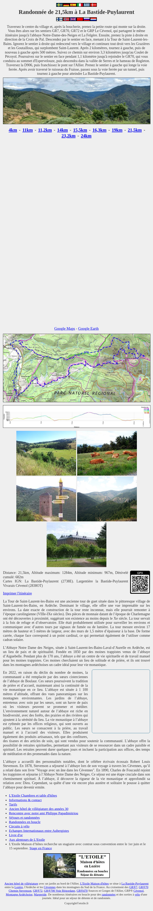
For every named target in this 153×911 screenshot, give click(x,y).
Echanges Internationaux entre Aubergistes (39, 831)
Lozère (18, 887)
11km (27, 130)
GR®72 (37, 890)
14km (62, 130)
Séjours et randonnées (24, 818)
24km (86, 135)
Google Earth (88, 328)
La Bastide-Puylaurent (134, 883)
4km (13, 130)
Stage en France (40, 848)
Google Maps (64, 328)
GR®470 (81, 890)
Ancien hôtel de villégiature (21, 883)
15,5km (80, 130)
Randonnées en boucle (24, 822)
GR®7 (133, 887)
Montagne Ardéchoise (19, 894)
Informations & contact (25, 800)
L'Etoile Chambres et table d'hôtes (33, 795)
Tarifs (13, 804)
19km (117, 130)
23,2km (69, 135)
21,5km (135, 130)
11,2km (45, 130)
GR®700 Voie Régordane (59, 890)
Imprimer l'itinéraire (17, 593)
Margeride (40, 894)
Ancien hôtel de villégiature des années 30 (38, 809)
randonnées (109, 894)
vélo (137, 894)
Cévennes (50, 887)
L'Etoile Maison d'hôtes (94, 883)
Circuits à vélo (19, 826)
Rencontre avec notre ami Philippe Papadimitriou (43, 813)
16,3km (99, 130)
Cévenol (138, 890)
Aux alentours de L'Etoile (27, 840)
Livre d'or (16, 835)
